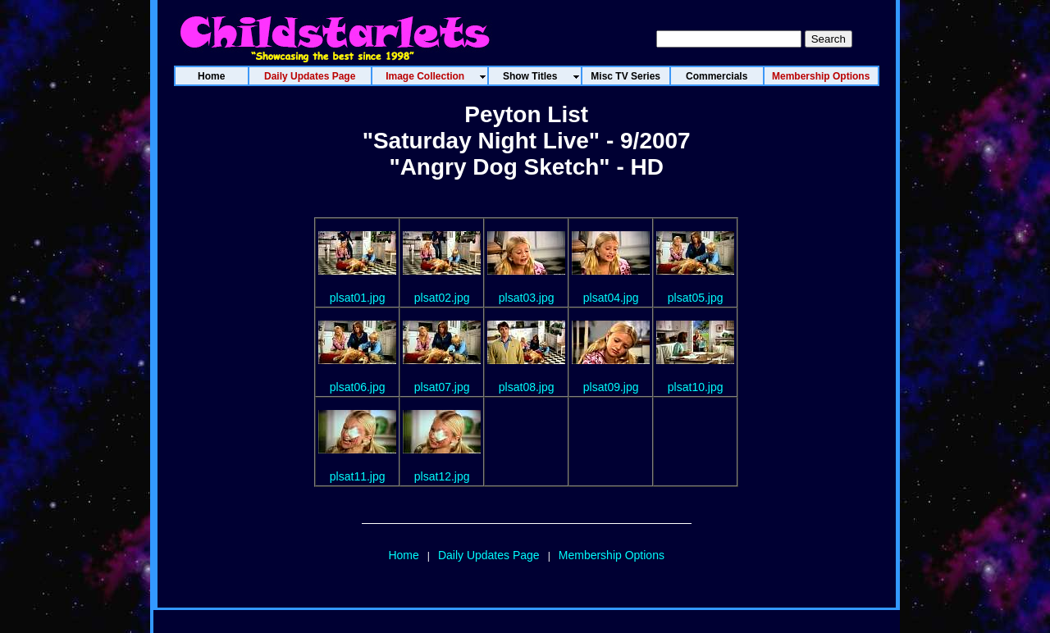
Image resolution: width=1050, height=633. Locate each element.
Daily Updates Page (489, 555)
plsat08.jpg (527, 387)
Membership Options (611, 555)
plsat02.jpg (442, 297)
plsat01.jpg (358, 297)
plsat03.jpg (527, 297)
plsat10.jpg (696, 387)
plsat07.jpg (442, 387)
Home (403, 555)
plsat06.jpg (358, 387)
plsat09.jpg (611, 387)
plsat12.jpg (442, 476)
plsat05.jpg (696, 297)
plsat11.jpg (358, 476)
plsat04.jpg (611, 297)
